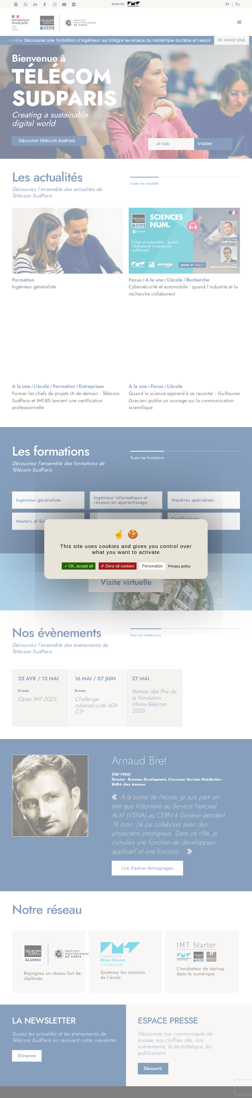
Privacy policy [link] (179, 566)
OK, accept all (78, 566)
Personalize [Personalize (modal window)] (152, 566)
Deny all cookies (117, 566)
